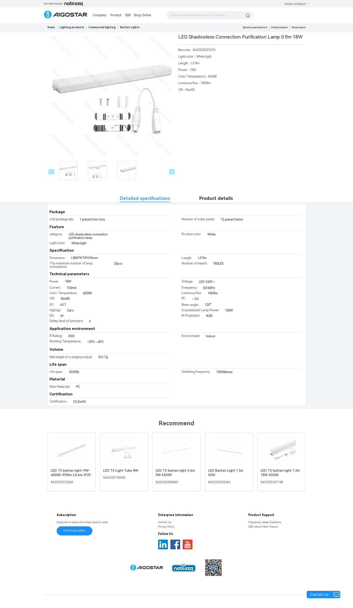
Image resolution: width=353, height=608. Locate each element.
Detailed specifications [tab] (145, 198)
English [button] (303, 4)
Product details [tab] (216, 198)
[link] (72, 27)
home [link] (51, 27)
